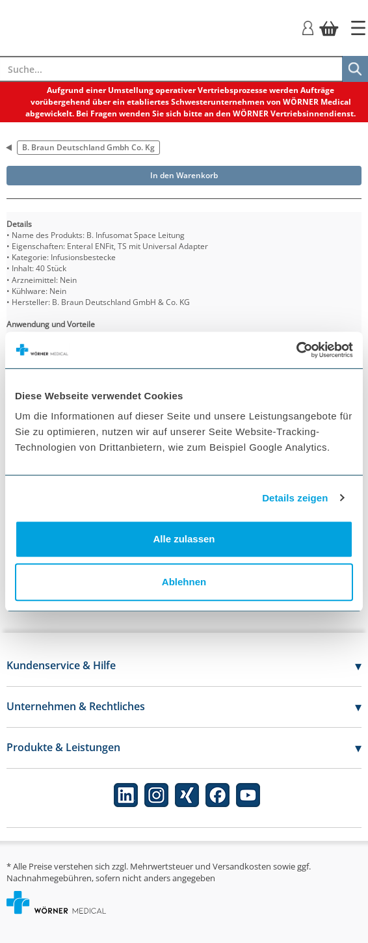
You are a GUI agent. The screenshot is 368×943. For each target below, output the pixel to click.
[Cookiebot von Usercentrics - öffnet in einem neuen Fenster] (296, 349)
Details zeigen (295, 497)
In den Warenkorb (184, 175)
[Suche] (355, 69)
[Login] (307, 27)
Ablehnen (184, 581)
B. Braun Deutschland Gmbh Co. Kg (88, 147)
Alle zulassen (184, 538)
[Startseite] (358, 28)
